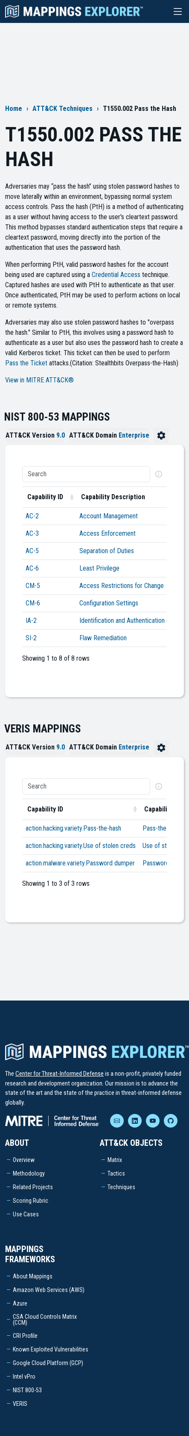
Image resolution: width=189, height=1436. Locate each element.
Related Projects (33, 1187)
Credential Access (116, 275)
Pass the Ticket (26, 363)
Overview (24, 1160)
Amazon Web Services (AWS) (48, 1290)
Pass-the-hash (161, 828)
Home (13, 109)
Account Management (108, 516)
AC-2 (32, 516)
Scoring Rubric (30, 1201)
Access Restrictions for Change (121, 586)
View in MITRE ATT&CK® (39, 380)
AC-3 (32, 533)
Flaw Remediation (103, 638)
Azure (20, 1303)
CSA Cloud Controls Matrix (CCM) (45, 1320)
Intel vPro (24, 1376)
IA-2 (31, 620)
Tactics (116, 1173)
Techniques (121, 1187)
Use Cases (26, 1214)
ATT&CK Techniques (62, 109)
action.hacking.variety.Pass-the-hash (73, 828)
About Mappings (32, 1276)
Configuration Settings (108, 603)
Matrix (115, 1160)
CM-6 (33, 603)
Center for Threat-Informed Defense (59, 1073)
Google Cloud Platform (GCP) (48, 1363)
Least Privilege (99, 568)
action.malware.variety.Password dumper (80, 863)
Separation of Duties (106, 551)
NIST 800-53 (27, 1390)
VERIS (20, 1404)
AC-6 (32, 568)
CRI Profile (25, 1336)
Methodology (29, 1173)
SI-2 (31, 638)
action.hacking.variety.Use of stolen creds (81, 846)
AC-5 (32, 551)
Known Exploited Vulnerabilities (50, 1349)
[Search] (86, 474)
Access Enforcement (107, 533)
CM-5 (33, 586)
